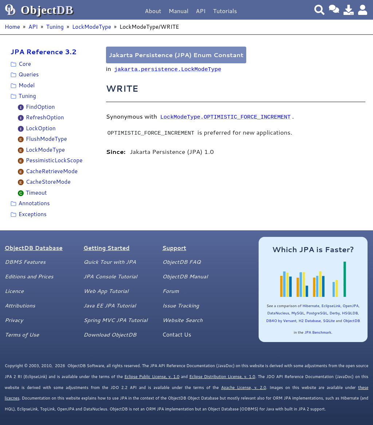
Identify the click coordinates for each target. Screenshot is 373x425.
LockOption (41, 128)
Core (25, 64)
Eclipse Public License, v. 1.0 (151, 377)
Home (12, 27)
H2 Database (309, 320)
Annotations (34, 203)
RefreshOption (45, 117)
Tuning (55, 27)
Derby (334, 312)
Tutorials (225, 11)
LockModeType (91, 27)
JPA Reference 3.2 (43, 51)
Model (27, 85)
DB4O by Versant (281, 320)
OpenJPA (351, 305)
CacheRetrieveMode (52, 171)
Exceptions (33, 214)
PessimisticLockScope (54, 160)
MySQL (298, 312)
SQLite (329, 320)
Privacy (14, 320)
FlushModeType (46, 139)
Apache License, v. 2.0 (243, 387)
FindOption (40, 107)
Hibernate (310, 305)
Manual (179, 11)
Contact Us (176, 334)
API (200, 11)
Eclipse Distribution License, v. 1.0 (222, 377)
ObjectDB (351, 320)
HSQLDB (350, 312)
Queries (29, 74)
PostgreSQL (316, 312)
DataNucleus (278, 312)
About (153, 11)
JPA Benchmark (318, 332)
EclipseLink (331, 305)
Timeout (36, 192)
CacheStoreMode (48, 182)
